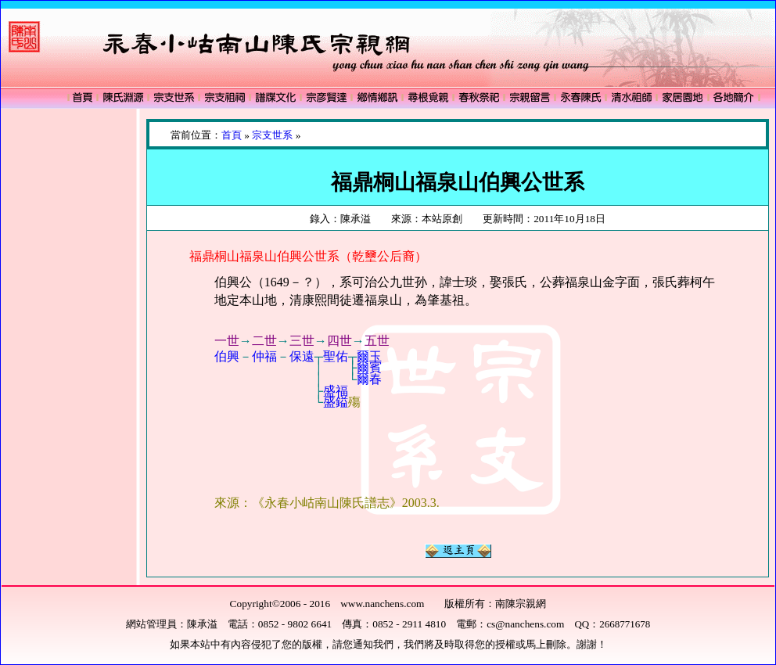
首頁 (231, 135)
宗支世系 (272, 135)
